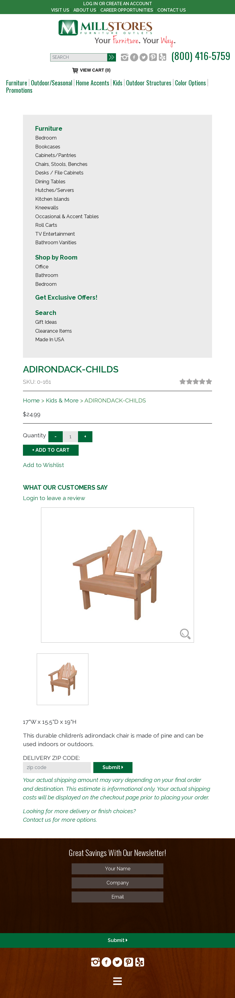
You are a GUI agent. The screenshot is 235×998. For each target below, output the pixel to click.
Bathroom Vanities (55, 242)
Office (41, 267)
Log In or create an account (117, 3)
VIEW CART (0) (91, 70)
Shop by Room (56, 257)
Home (31, 400)
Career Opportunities (126, 10)
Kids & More (62, 400)
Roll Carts (46, 225)
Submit (113, 767)
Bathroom (46, 275)
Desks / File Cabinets (59, 173)
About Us (84, 10)
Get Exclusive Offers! (66, 297)
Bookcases (47, 147)
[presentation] (49, 917)
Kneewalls (46, 208)
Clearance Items (53, 331)
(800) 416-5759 (200, 55)
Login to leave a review (54, 498)
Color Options (190, 82)
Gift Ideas (46, 322)
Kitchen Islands (52, 199)
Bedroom (46, 138)
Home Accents (92, 82)
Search (45, 312)
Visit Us (60, 10)
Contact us (37, 819)
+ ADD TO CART (50, 450)
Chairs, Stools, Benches (61, 164)
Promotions (19, 90)
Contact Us (171, 10)
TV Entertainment (55, 234)
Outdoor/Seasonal (51, 82)
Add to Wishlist (43, 465)
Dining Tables (50, 182)
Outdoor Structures (148, 82)
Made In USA (49, 339)
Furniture (16, 82)
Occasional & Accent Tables (67, 216)
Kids (117, 82)
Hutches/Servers (54, 190)
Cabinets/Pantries (55, 155)
